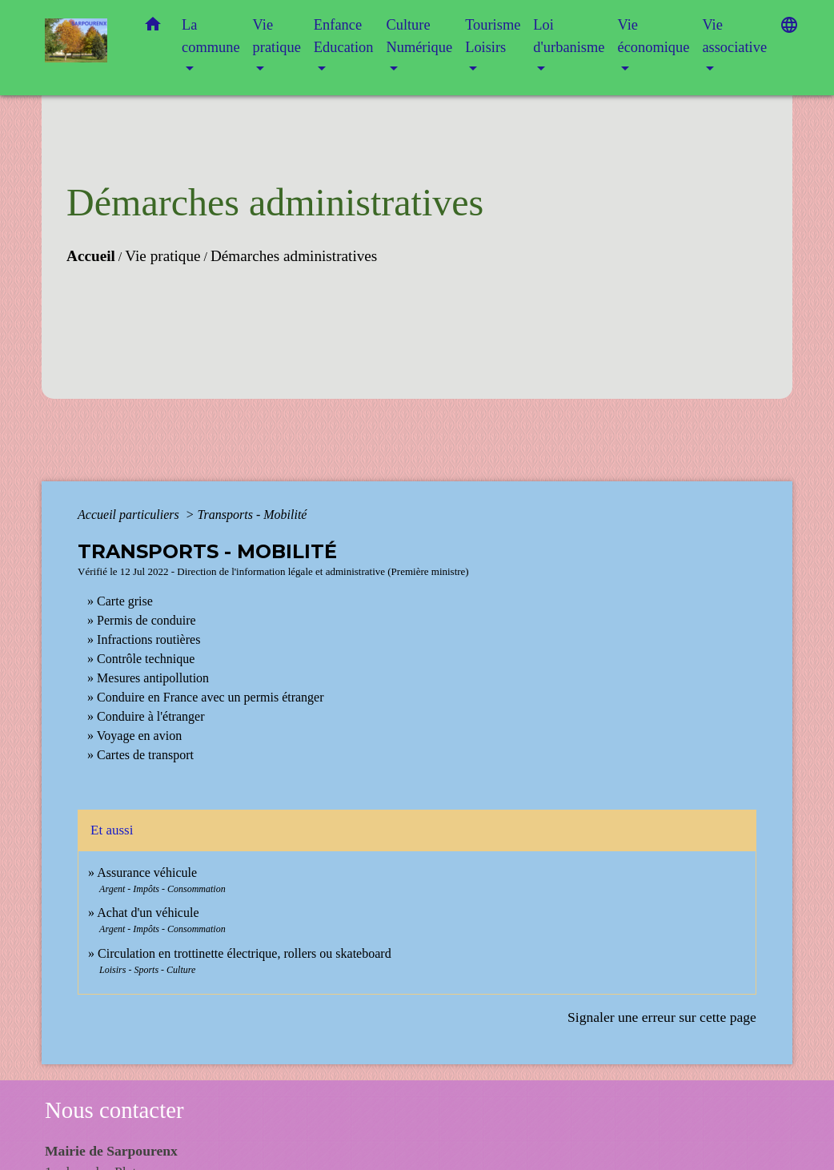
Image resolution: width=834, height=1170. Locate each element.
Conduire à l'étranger (150, 716)
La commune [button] (211, 36)
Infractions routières (148, 639)
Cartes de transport (145, 755)
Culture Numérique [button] (419, 36)
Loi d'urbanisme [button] (568, 36)
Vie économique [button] (653, 36)
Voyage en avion (139, 735)
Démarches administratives (294, 255)
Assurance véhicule (147, 872)
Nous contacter (114, 1110)
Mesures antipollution (153, 678)
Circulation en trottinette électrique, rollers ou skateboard (244, 953)
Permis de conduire (146, 620)
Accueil (90, 255)
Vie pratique (162, 255)
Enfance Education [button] (344, 36)
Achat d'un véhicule (147, 912)
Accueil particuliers (130, 514)
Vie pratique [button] (277, 36)
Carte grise (125, 601)
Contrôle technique (145, 658)
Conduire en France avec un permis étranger (210, 697)
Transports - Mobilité (252, 514)
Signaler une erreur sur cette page (661, 1017)
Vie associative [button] (734, 36)
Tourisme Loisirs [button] (492, 36)
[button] (152, 27)
